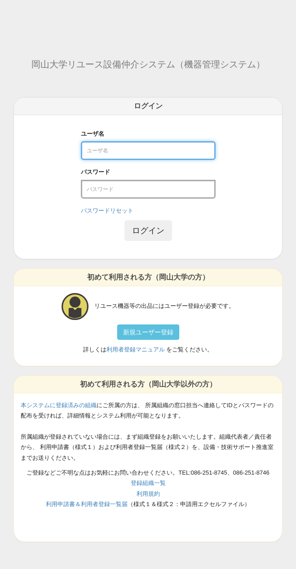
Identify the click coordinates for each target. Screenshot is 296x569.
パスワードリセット (107, 210)
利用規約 (148, 493)
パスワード (95, 172)
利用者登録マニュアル (135, 349)
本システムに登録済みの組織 (59, 405)
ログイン (148, 230)
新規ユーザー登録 (148, 332)
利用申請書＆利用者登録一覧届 (87, 504)
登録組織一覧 (148, 483)
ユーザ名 (92, 133)
